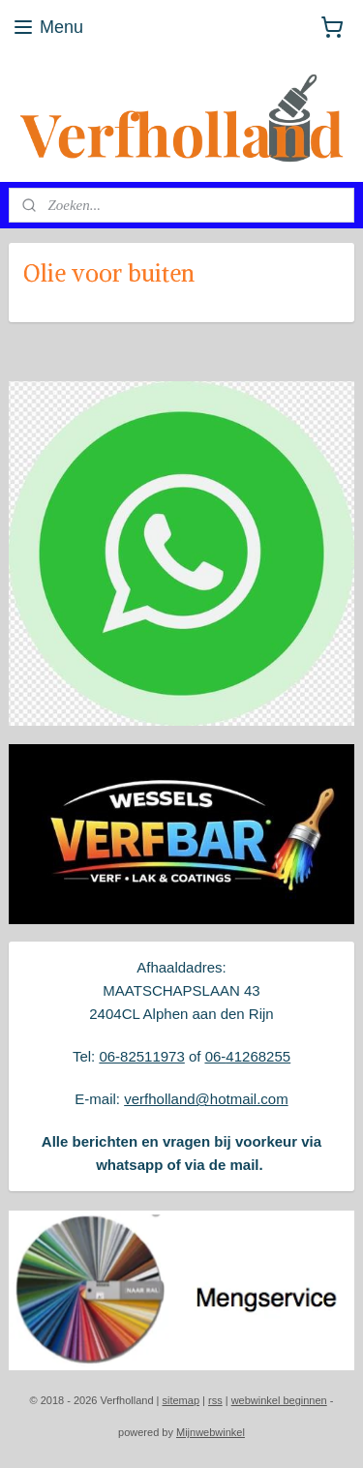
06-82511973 (141, 1056)
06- (216, 1056)
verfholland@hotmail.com (205, 1099)
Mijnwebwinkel (210, 1432)
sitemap (180, 1400)
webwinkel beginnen (279, 1400)
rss (215, 1400)
